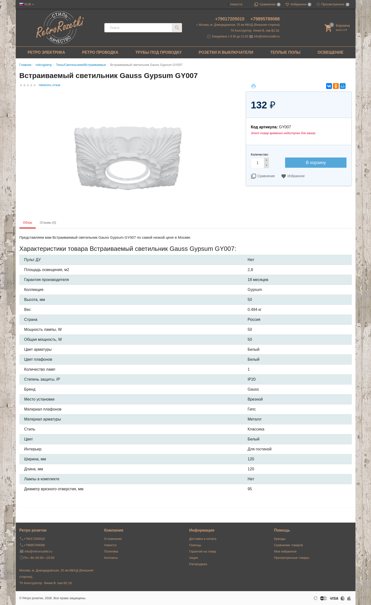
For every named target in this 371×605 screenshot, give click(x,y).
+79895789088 (265, 19)
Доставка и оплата (202, 539)
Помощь (195, 545)
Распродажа (198, 564)
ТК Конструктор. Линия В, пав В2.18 (45, 583)
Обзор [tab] (27, 222)
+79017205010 (230, 19)
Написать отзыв (49, 85)
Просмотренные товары (291, 558)
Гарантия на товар (202, 551)
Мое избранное (285, 551)
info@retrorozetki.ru (267, 36)
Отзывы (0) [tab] (48, 222)
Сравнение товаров (288, 545)
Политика (111, 551)
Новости (236, 4)
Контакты (111, 558)
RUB (28, 4)
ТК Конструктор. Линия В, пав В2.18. (255, 30)
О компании (113, 539)
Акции (193, 558)
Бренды (280, 539)
